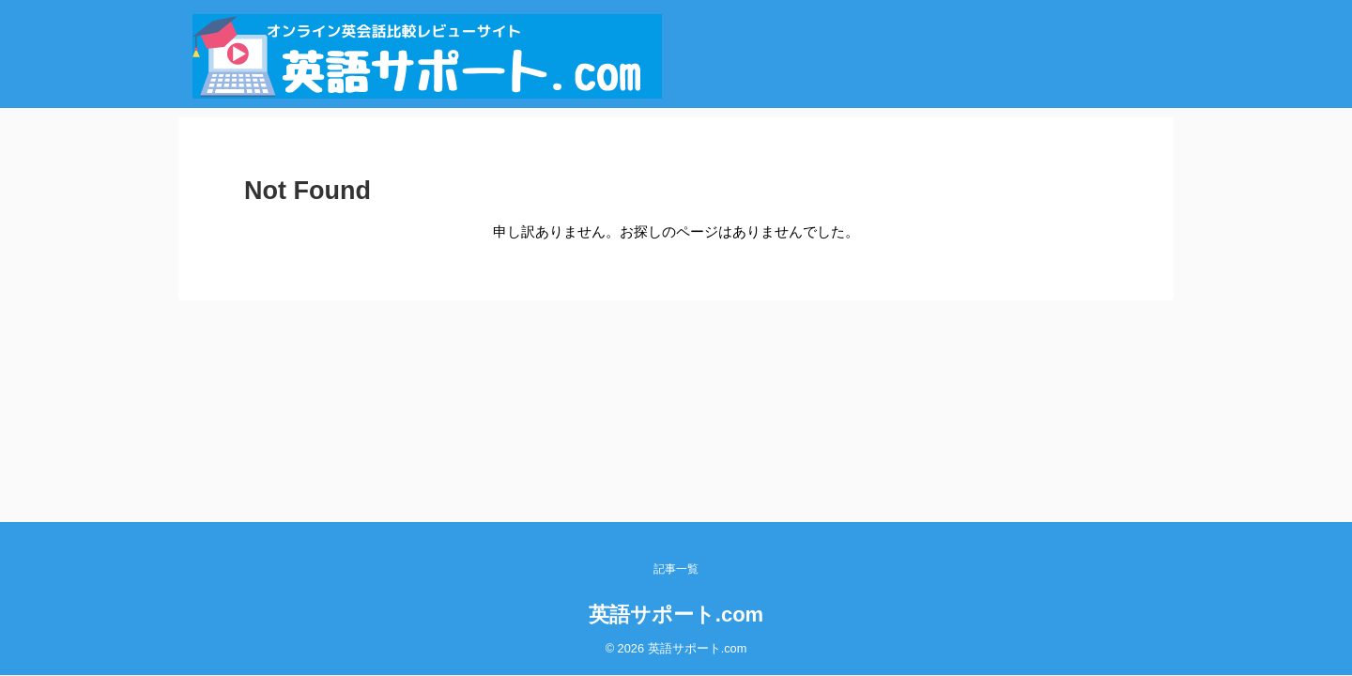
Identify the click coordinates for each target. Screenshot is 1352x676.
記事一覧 (676, 569)
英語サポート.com (676, 614)
